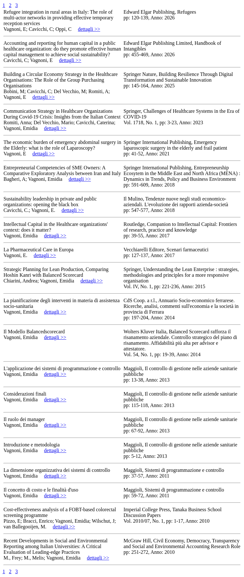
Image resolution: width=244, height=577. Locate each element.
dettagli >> (89, 29)
